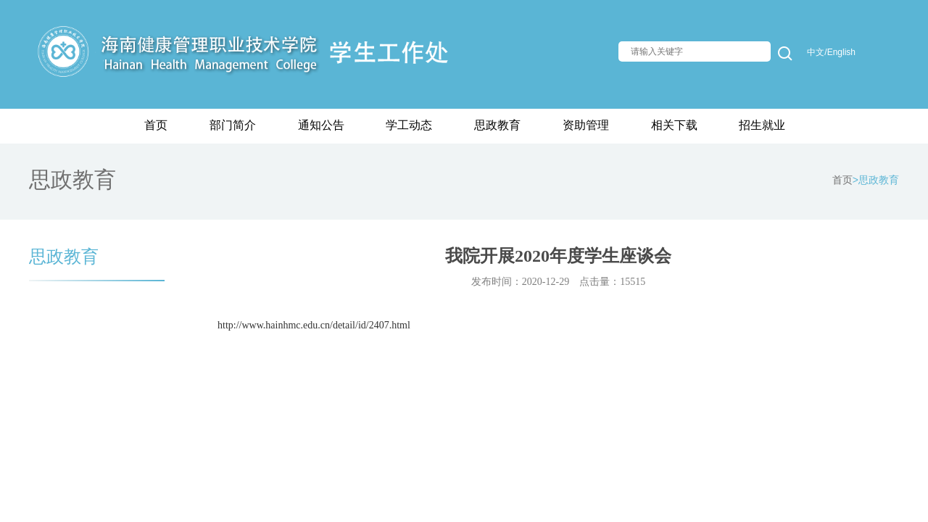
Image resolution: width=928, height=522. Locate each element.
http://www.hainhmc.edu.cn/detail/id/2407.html (314, 325)
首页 (842, 180)
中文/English (831, 52)
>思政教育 (876, 180)
